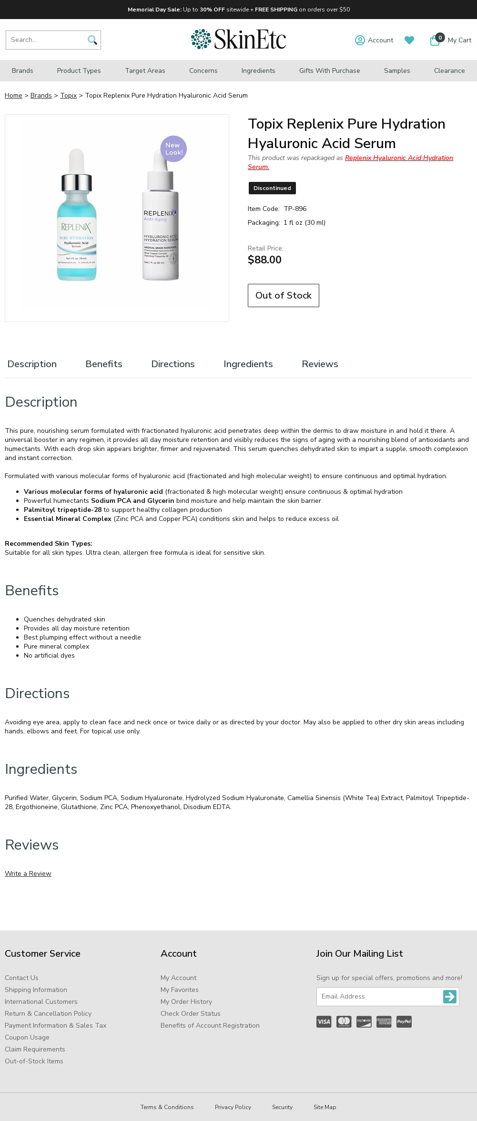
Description (32, 364)
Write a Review (28, 873)
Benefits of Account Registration (210, 1025)
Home (13, 95)
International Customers (41, 1001)
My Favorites (180, 989)
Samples (397, 70)
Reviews (320, 364)
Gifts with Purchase (329, 70)
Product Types (79, 70)
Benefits (103, 364)
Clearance (449, 70)
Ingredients (258, 70)
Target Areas (145, 70)
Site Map (325, 1107)
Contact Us (22, 977)
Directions (173, 364)
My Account (178, 977)
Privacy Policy (233, 1107)
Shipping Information (36, 989)
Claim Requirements (35, 1049)
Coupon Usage (27, 1037)
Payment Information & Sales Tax (55, 1025)
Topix (68, 95)
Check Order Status (191, 1013)
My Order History (186, 1001)
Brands (22, 70)
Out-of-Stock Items (34, 1061)
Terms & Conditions (167, 1107)
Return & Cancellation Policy (48, 1013)
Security (282, 1107)
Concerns (203, 70)
